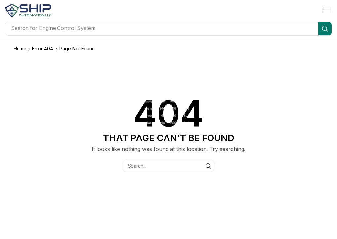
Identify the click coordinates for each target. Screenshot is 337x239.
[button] (326, 10)
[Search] (325, 28)
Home (20, 48)
